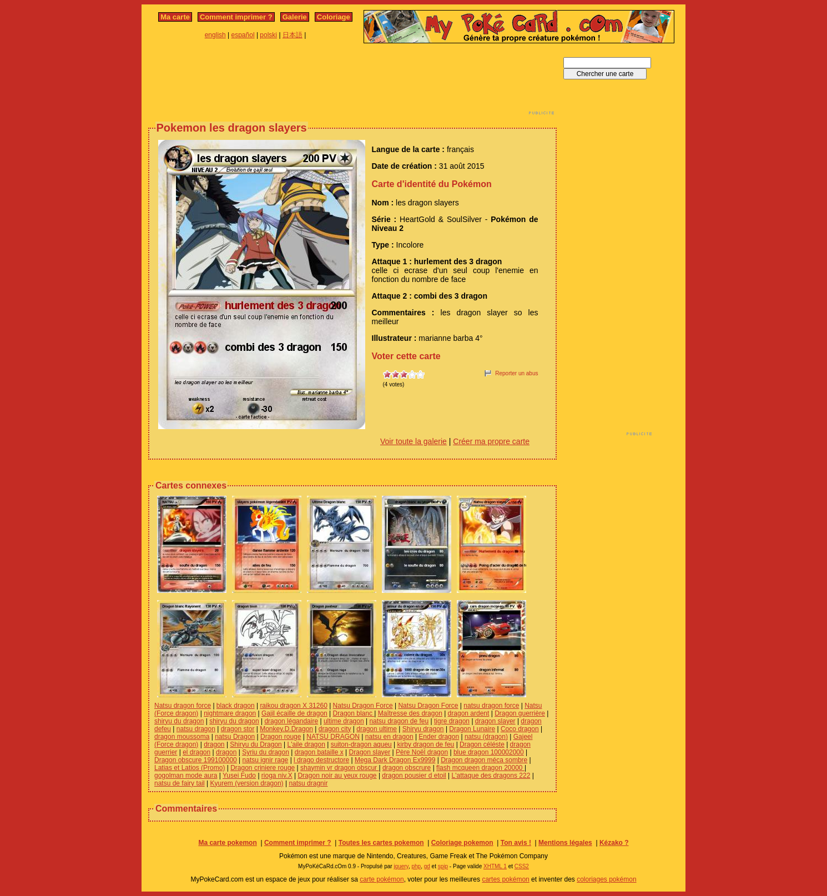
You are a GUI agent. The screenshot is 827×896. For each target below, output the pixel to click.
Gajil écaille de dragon (294, 713)
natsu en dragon (389, 737)
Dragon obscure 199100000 (195, 760)
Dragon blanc (354, 713)
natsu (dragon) (486, 737)
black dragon (235, 705)
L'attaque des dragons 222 (491, 775)
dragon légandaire (291, 721)
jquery (401, 866)
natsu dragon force (491, 705)
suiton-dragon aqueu (361, 744)
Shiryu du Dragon (255, 744)
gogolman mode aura (185, 775)
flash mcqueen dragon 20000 (480, 768)
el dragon (196, 752)
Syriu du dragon (265, 752)
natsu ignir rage (266, 760)
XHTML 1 (495, 866)
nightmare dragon (230, 713)
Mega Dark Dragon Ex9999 (395, 760)
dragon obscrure (406, 768)
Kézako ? (614, 843)
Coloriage (333, 17)
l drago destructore (321, 760)
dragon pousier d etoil (414, 775)
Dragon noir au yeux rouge (336, 775)
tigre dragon (452, 721)
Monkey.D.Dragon (286, 729)
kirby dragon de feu (426, 744)
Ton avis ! (516, 843)
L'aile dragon (306, 744)
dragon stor (238, 729)
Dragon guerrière (520, 713)
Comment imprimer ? (236, 17)
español (243, 35)
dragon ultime (376, 729)
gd (427, 866)
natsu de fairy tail (179, 783)
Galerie (295, 17)
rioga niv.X (277, 775)
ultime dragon (344, 721)
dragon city (335, 729)
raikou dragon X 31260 (293, 705)
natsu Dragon (235, 737)
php (416, 866)
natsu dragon (196, 729)
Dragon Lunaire (472, 729)
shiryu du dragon (179, 721)
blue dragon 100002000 (488, 752)
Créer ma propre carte (491, 441)
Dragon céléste (482, 744)
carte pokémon (382, 879)
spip (443, 866)
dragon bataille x (319, 752)
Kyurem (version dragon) (247, 783)
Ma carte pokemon (227, 843)
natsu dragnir (308, 783)
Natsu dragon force (182, 705)
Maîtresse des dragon (410, 713)
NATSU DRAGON (333, 737)
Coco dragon (520, 729)
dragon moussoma (181, 737)
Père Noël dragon (422, 752)
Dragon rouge (280, 737)
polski (268, 35)
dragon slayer (495, 721)
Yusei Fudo (239, 775)
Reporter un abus (516, 373)
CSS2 (522, 866)
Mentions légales (565, 843)
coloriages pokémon (606, 879)
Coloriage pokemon (462, 843)
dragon (214, 744)
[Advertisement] (352, 82)
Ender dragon (438, 737)
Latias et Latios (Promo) (189, 768)
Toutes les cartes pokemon (381, 843)
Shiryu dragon (423, 729)
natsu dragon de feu (398, 721)
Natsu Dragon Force (363, 705)
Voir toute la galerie (413, 441)
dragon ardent (469, 713)
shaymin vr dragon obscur (339, 768)
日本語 (292, 35)
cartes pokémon (505, 879)
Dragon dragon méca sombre (484, 760)
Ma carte (175, 17)
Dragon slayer (370, 752)
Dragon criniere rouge (262, 768)
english (215, 35)
